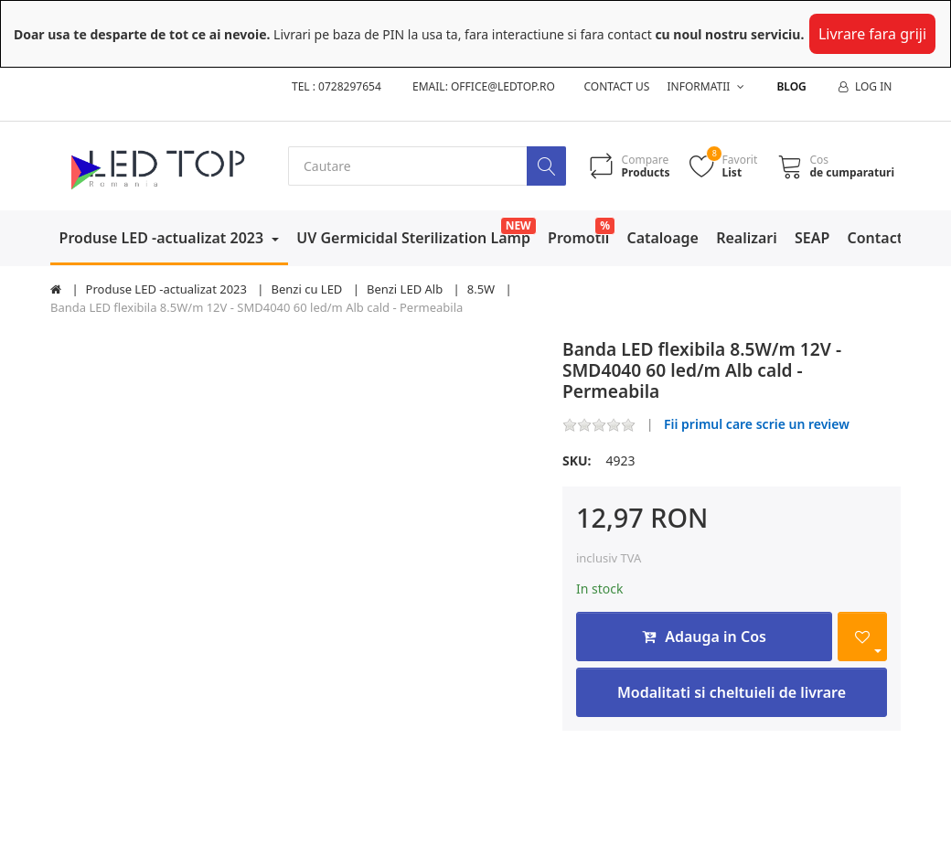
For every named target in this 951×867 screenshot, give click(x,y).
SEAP (812, 238)
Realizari (746, 238)
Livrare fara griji (872, 34)
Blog (791, 86)
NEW (518, 225)
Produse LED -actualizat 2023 (163, 238)
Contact (875, 238)
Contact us (617, 86)
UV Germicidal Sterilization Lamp (413, 238)
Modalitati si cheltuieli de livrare (731, 692)
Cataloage (662, 238)
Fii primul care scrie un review (756, 424)
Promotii (578, 238)
